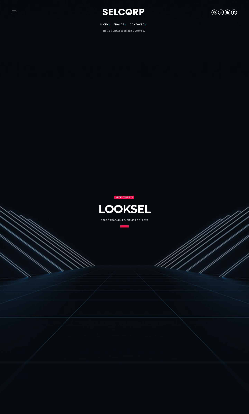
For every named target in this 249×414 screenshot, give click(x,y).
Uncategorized (122, 31)
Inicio (104, 24)
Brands (118, 24)
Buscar (171, 410)
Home (106, 31)
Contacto (137, 24)
